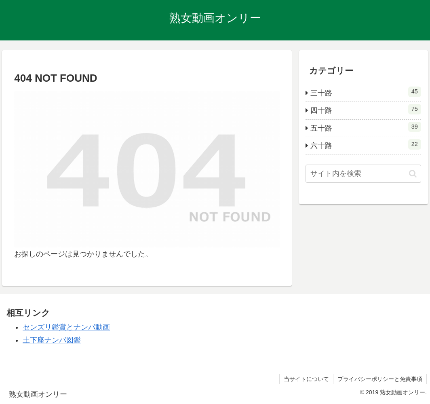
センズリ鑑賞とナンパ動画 (66, 327)
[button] (413, 173)
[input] (363, 174)
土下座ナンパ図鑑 (52, 340)
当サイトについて (306, 379)
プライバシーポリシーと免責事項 (379, 379)
